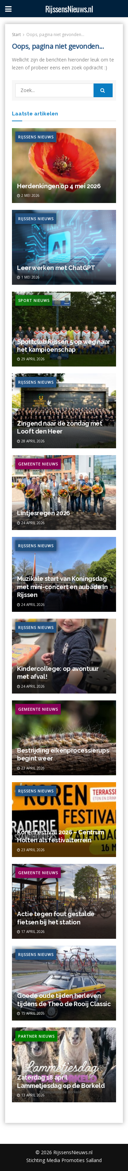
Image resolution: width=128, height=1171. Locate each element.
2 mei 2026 (28, 195)
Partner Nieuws (36, 1036)
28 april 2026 (31, 441)
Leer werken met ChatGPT (56, 267)
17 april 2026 (31, 931)
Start (16, 34)
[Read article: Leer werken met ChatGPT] (64, 247)
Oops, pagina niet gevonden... (55, 34)
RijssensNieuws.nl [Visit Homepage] (69, 8)
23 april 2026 (31, 768)
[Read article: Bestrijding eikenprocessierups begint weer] (64, 737)
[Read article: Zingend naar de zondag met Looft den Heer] (64, 410)
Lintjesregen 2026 (43, 513)
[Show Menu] (8, 8)
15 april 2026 (31, 1013)
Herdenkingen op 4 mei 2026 (59, 186)
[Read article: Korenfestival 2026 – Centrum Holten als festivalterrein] (64, 819)
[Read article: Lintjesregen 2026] (64, 492)
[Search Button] (103, 90)
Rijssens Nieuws (36, 136)
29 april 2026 (31, 359)
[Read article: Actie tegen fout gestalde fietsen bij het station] (64, 901)
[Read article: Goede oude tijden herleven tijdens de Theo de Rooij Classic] (64, 983)
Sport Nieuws (33, 300)
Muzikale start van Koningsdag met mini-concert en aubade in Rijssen (62, 586)
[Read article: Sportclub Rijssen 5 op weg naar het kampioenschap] (64, 329)
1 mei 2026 (28, 277)
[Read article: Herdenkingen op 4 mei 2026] (64, 165)
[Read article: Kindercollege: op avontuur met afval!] (64, 656)
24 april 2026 (31, 522)
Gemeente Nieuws (38, 463)
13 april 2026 (31, 1095)
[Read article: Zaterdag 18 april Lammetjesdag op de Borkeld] (64, 1064)
